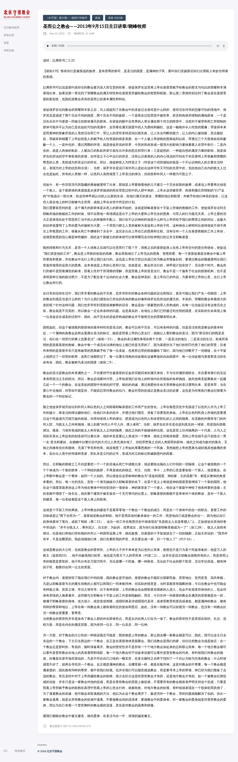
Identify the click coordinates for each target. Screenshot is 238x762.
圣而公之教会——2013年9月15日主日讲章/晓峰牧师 (94, 26)
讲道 (97, 17)
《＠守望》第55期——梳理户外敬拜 (66, 17)
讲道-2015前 (115, 17)
